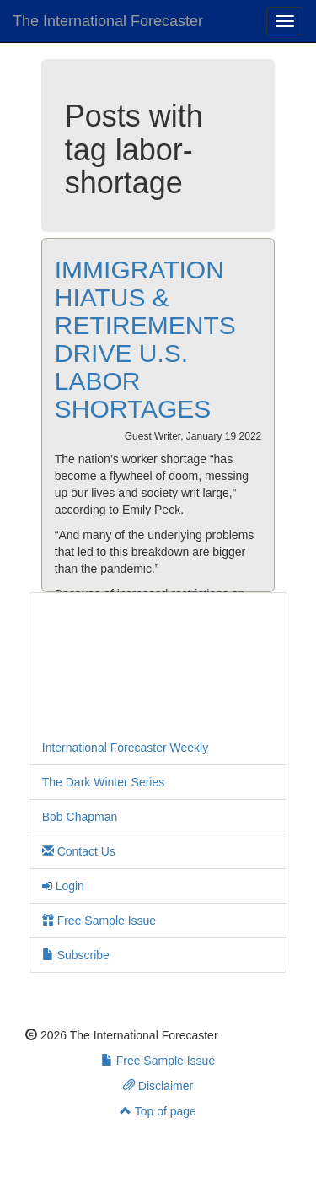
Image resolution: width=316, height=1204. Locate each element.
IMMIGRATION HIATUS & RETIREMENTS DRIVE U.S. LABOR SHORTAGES (145, 339)
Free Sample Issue (99, 920)
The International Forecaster (108, 21)
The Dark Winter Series (103, 782)
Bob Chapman (80, 816)
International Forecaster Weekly (125, 747)
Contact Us (78, 851)
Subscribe (76, 955)
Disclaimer (158, 1086)
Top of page (158, 1111)
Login (63, 886)
